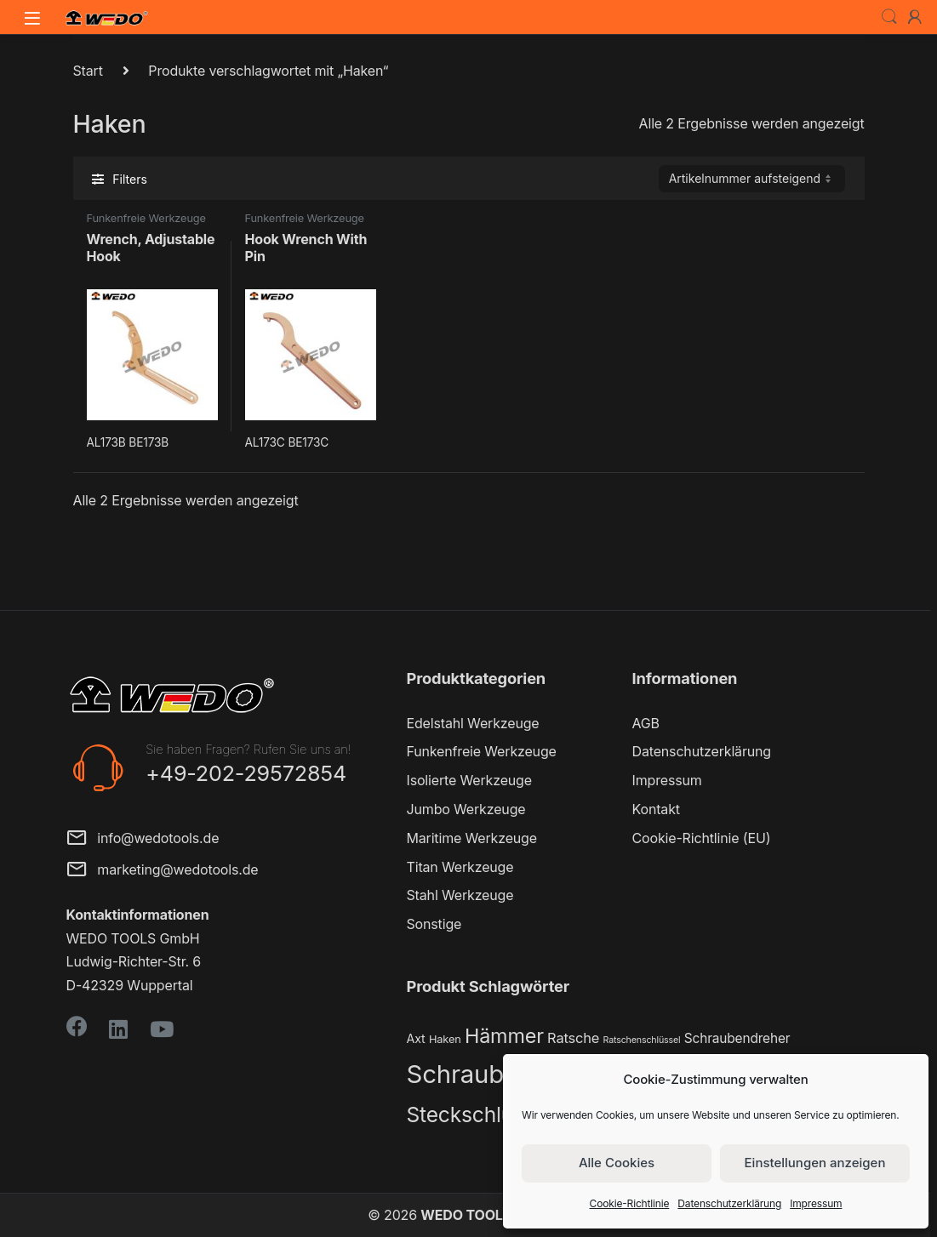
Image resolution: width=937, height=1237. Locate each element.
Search (889, 17)
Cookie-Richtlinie (630, 1203)
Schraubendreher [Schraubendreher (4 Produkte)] (737, 1038)
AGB (646, 723)
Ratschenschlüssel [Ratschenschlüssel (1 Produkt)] (642, 1040)
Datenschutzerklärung (729, 1203)
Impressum (816, 1203)
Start (88, 70)
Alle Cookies (616, 1162)
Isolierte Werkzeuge (469, 780)
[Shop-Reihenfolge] (752, 178)
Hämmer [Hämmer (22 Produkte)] (504, 1035)
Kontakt (656, 809)
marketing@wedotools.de (162, 870)
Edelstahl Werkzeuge (473, 723)
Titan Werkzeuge (460, 866)
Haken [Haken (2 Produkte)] (445, 1039)
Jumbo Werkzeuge (466, 809)
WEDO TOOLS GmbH (487, 1214)
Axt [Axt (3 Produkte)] (416, 1038)
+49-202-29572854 (246, 773)
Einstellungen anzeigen (815, 1162)
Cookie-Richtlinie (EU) (701, 838)
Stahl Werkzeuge (460, 895)
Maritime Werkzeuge (472, 838)
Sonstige (434, 923)
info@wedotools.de (143, 839)
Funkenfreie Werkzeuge (146, 218)
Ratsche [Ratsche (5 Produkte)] (573, 1037)
